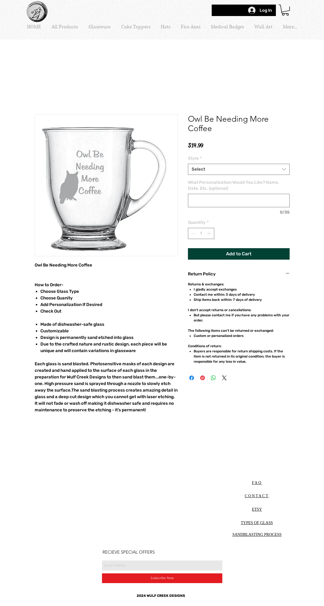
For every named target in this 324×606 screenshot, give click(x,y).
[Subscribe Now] (162, 578)
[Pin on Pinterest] (202, 377)
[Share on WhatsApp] (213, 377)
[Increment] (209, 233)
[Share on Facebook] (191, 377)
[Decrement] (193, 233)
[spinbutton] (201, 233)
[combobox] (239, 169)
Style (195, 158)
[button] (285, 10)
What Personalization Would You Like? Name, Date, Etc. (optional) (233, 185)
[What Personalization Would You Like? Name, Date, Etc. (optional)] (238, 200)
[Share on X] (224, 377)
